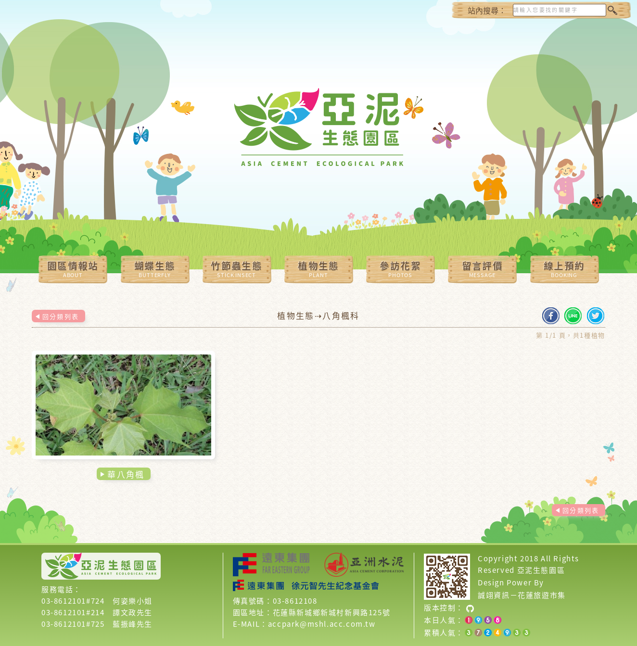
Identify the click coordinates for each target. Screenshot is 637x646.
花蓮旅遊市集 (542, 595)
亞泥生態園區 (541, 570)
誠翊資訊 (494, 595)
